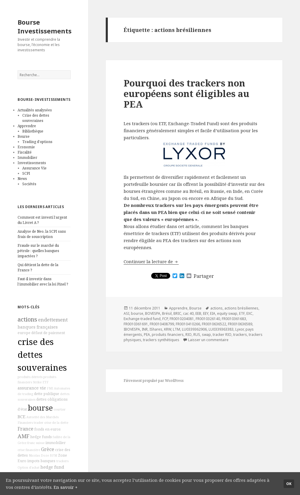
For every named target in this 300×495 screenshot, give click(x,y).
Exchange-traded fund (142, 318)
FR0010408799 (162, 324)
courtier (60, 409)
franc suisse (36, 443)
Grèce (47, 449)
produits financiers (168, 334)
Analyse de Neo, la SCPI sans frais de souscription (42, 234)
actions (27, 319)
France (25, 429)
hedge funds (41, 436)
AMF (23, 436)
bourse (40, 408)
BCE (21, 416)
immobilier (55, 442)
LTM (176, 329)
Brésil (167, 313)
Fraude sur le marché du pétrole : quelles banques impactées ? (38, 250)
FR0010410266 (188, 324)
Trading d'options (37, 141)
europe (24, 332)
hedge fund (52, 467)
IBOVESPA (132, 329)
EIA (212, 313)
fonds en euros (47, 429)
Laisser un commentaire (208, 339)
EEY (205, 313)
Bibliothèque (32, 131)
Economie (26, 146)
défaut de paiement (48, 332)
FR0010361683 (234, 318)
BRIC (177, 313)
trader (38, 423)
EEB (198, 313)
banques (47, 460)
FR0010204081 (182, 318)
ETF (45, 382)
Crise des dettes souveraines (35, 118)
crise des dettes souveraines (42, 354)
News (22, 178)
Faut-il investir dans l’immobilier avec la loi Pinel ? (43, 281)
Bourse (24, 136)
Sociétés (29, 183)
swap (206, 334)
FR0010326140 (208, 318)
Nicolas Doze (39, 455)
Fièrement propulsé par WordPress (154, 380)
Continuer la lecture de (151, 261)
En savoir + (66, 487)
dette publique (46, 393)
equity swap (227, 313)
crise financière (29, 450)
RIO (188, 334)
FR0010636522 (214, 324)
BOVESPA (152, 313)
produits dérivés (30, 377)
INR (145, 329)
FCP (165, 318)
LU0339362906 (194, 329)
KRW (167, 329)
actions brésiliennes (241, 308)
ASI (126, 313)
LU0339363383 (221, 329)
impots (33, 460)
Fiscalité (25, 152)
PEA (147, 334)
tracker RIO (222, 334)
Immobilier (27, 157)
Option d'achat (29, 467)
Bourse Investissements (44, 26)
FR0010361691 (136, 324)
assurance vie (32, 388)
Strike (37, 382)
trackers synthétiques (161, 339)
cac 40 (188, 313)
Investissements (32, 162)
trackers (62, 461)
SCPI (26, 173)
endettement (53, 320)
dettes (41, 399)
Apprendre (27, 125)
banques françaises (38, 327)
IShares (155, 329)
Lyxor (239, 329)
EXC (249, 313)
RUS (196, 334)
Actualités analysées (35, 110)
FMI (50, 388)
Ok (289, 483)
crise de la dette (56, 423)
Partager (204, 276)
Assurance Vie (34, 168)
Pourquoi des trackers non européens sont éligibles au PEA (186, 93)
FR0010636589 (240, 324)
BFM (53, 455)
